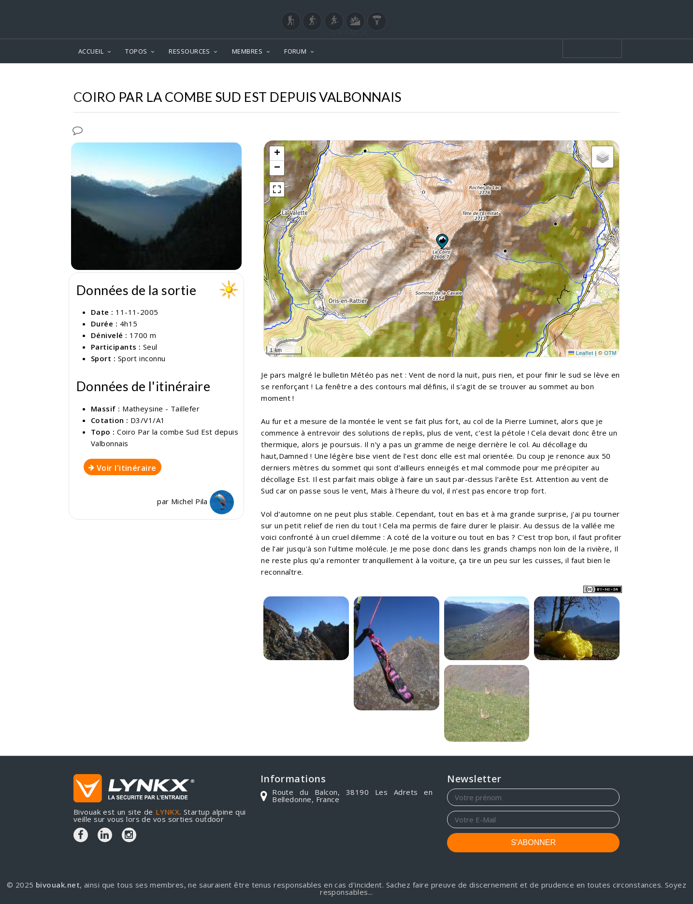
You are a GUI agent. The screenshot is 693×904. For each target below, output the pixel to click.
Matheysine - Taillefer (161, 408)
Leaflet (580, 353)
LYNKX (167, 812)
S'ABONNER (533, 842)
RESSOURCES (189, 51)
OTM (610, 353)
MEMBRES (247, 51)
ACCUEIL (90, 51)
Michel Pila (202, 501)
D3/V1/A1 (147, 420)
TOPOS (136, 51)
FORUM (295, 51)
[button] (441, 241)
